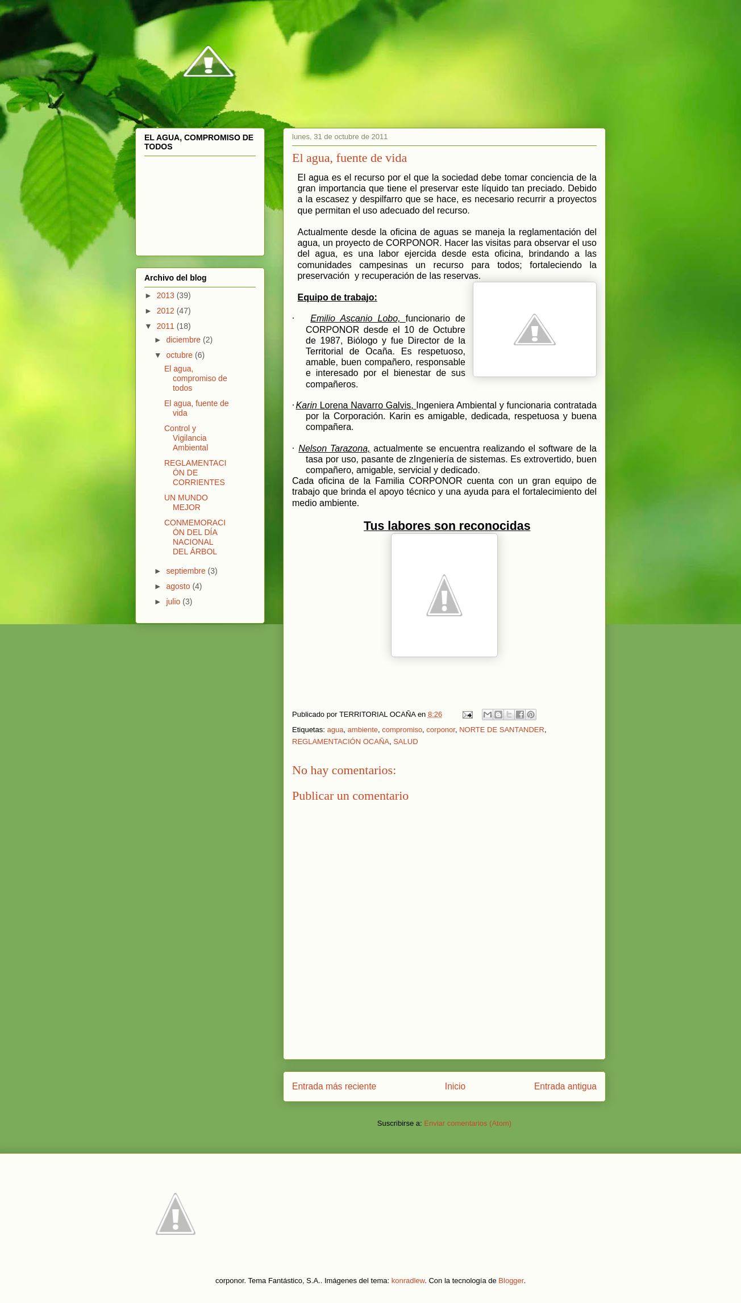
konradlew (408, 1280)
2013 (167, 295)
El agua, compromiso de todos (195, 378)
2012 (167, 310)
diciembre (184, 339)
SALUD (405, 741)
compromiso (402, 729)
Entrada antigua (565, 1086)
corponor (440, 729)
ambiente (363, 729)
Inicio (455, 1086)
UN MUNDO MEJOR (186, 502)
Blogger (510, 1280)
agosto (179, 586)
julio (174, 601)
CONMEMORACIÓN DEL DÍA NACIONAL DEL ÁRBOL (195, 537)
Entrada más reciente (334, 1086)
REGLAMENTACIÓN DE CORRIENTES (195, 472)
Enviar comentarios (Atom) (467, 1123)
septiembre (186, 570)
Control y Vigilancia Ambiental (186, 438)
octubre (180, 355)
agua (335, 729)
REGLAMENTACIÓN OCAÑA (340, 741)
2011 (167, 326)
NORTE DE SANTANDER (501, 729)
